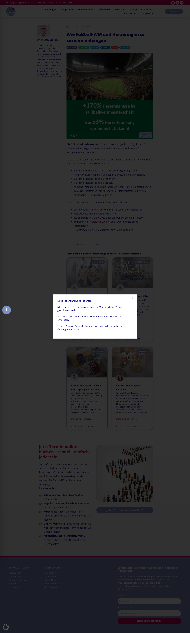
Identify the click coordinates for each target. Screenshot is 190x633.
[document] (95, 316)
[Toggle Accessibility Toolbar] (6, 310)
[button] (6, 627)
